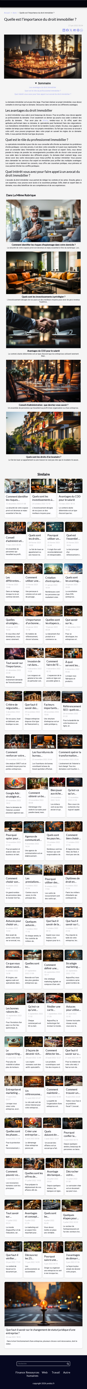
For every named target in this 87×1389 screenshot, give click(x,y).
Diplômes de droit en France (73, 882)
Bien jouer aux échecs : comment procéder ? (57, 795)
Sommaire (44, 83)
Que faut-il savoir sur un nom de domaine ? (72, 1055)
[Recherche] (43, 1363)
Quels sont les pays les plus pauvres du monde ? (54, 840)
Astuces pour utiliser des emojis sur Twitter (73, 1011)
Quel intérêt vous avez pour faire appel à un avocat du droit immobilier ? (42, 94)
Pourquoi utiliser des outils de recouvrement (53, 884)
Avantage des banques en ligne (54, 1175)
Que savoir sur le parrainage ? (72, 623)
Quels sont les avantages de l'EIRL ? (73, 581)
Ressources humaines (32, 1374)
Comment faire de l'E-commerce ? (53, 665)
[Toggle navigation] (5, 4)
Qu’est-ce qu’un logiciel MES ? (73, 795)
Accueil (7, 13)
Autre (15, 13)
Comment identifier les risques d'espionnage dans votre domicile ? (43, 244)
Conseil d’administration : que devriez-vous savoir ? (43, 405)
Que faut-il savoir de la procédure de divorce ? (54, 926)
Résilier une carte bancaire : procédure (53, 1011)
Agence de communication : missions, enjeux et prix (34, 841)
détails (45, 120)
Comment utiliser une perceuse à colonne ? (32, 582)
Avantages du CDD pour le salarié (43, 351)
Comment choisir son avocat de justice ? (12, 883)
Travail (56, 1372)
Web (45, 1372)
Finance (20, 1372)
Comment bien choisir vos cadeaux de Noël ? (73, 840)
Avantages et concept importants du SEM (31, 1218)
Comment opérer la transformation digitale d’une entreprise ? (70, 757)
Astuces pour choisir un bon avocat (13, 924)
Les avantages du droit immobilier (43, 87)
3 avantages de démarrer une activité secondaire (73, 1260)
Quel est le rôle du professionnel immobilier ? (43, 91)
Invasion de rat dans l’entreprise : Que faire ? (35, 666)
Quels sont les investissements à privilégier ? (43, 296)
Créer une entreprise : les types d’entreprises (32, 1136)
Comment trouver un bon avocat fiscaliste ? (72, 1094)
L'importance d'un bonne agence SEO (33, 623)
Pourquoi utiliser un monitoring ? (54, 539)
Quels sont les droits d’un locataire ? (43, 457)
